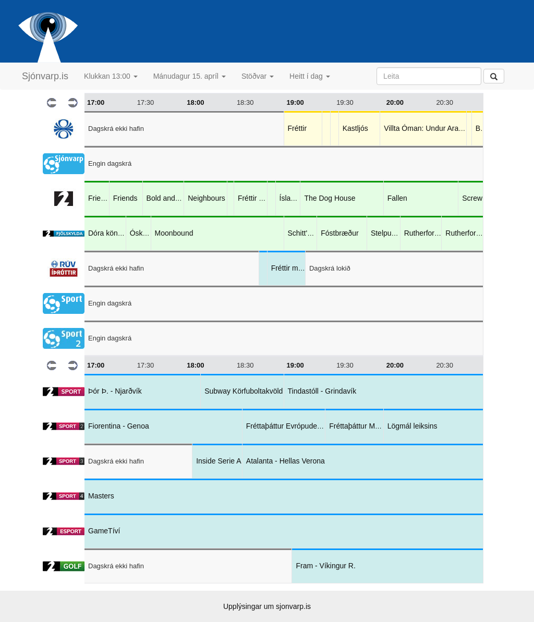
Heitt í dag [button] (309, 76)
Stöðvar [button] (257, 76)
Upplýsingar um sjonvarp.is (267, 606)
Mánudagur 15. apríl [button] (189, 76)
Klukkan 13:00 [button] (111, 76)
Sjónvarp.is (45, 76)
